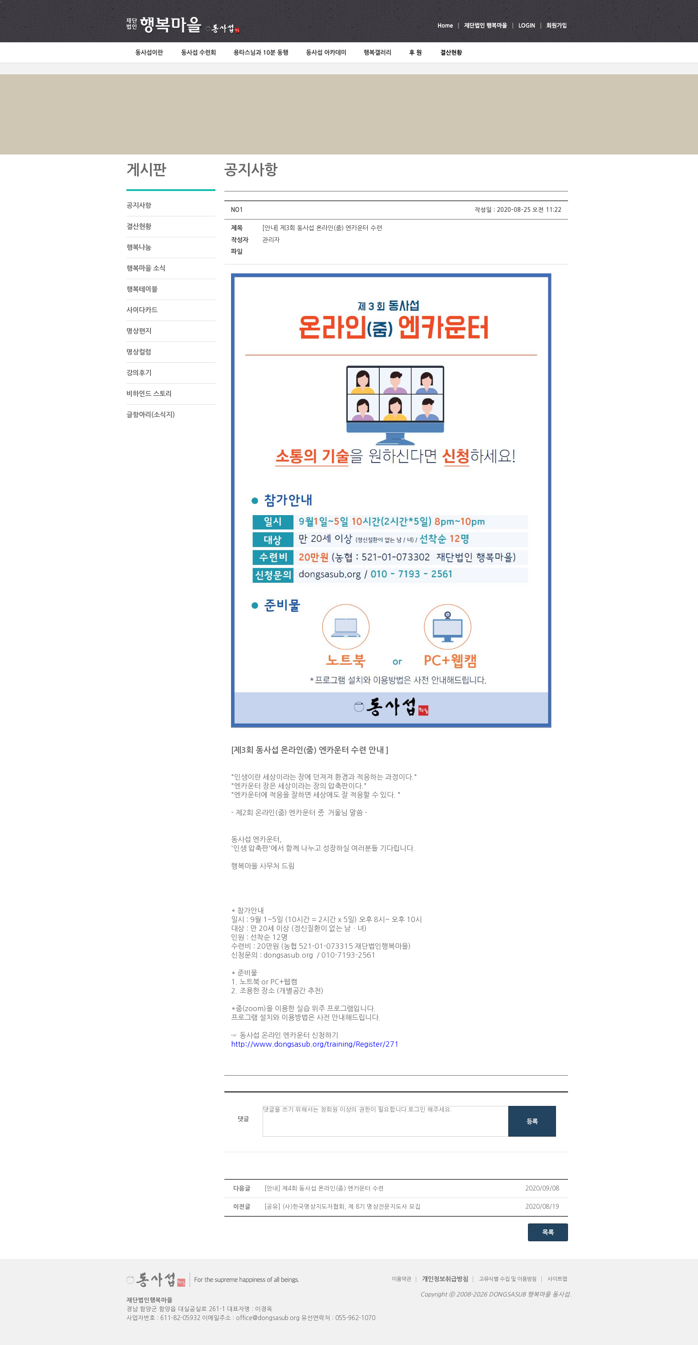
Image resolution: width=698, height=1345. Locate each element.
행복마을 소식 (146, 268)
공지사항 (138, 205)
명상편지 (138, 331)
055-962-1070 (355, 1318)
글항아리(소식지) (150, 414)
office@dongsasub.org (268, 1318)
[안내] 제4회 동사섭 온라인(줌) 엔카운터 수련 (324, 1188)
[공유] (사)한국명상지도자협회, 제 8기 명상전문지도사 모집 (342, 1207)
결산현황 (138, 226)
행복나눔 (138, 247)
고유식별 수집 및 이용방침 (508, 1279)
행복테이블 (142, 289)
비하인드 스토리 (149, 393)
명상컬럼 (138, 352)
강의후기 (138, 373)
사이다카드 (142, 310)
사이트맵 (557, 1279)
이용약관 (401, 1279)
